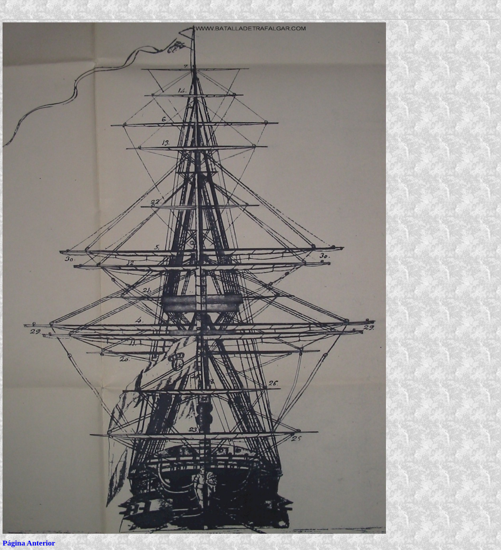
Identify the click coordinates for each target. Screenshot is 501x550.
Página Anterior (29, 543)
